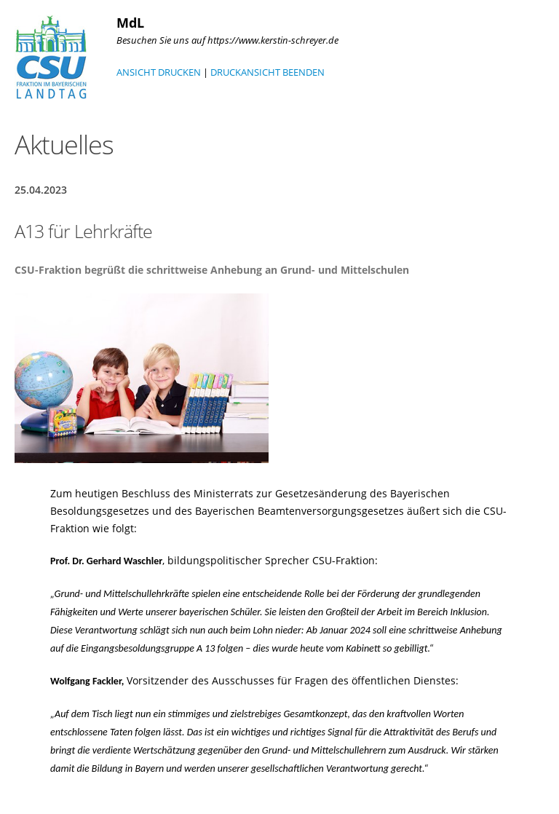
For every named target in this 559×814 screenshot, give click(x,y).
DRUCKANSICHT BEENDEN (267, 72)
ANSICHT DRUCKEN (158, 72)
